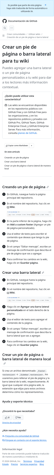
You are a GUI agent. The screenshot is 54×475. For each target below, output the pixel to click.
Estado (5, 464)
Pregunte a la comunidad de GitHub (20, 436)
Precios (14, 464)
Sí (7, 417)
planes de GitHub (27, 133)
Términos (27, 461)
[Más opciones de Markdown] (31, 145)
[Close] (45, 4)
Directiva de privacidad (11, 422)
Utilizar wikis (34, 34)
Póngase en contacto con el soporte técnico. (24, 440)
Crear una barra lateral (23, 272)
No (18, 417)
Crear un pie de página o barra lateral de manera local (26, 358)
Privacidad (39, 461)
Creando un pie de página (25, 186)
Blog (42, 464)
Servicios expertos (28, 464)
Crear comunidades (16, 34)
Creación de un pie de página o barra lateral (27, 37)
